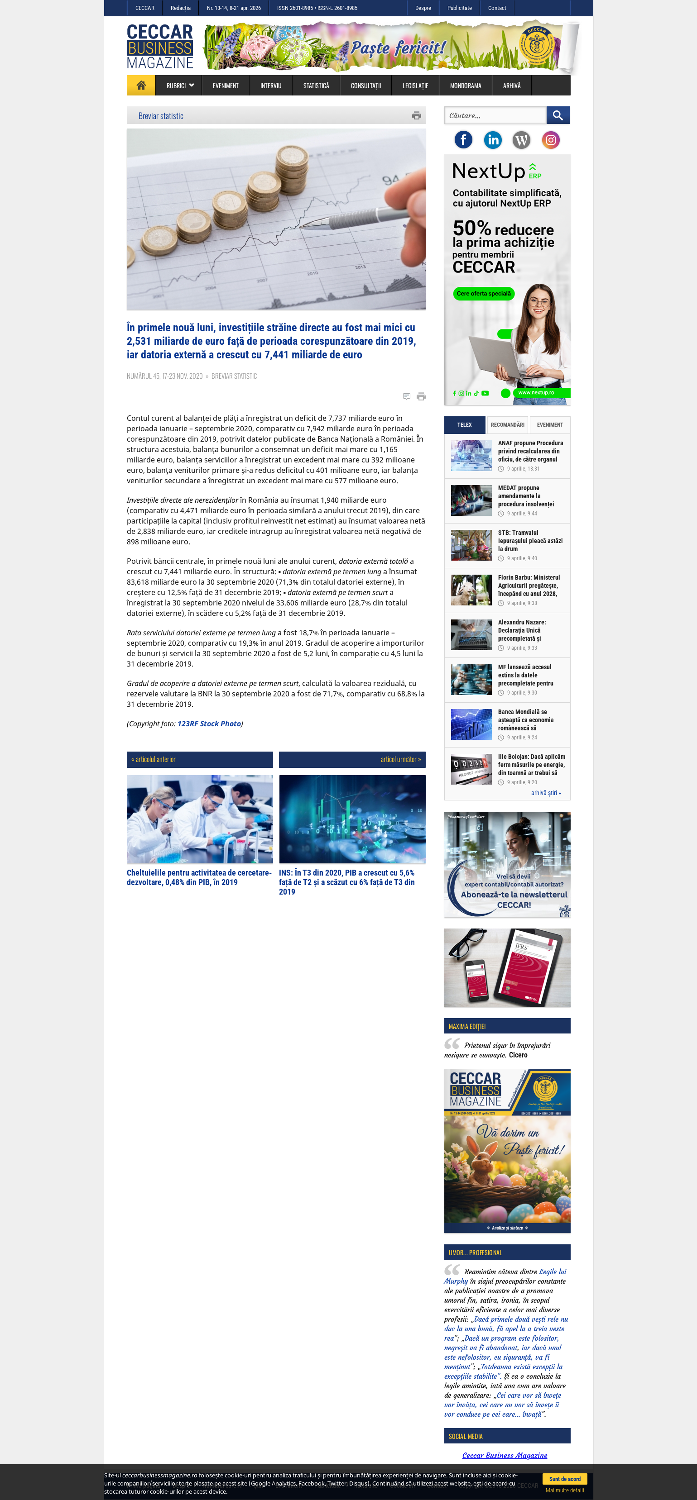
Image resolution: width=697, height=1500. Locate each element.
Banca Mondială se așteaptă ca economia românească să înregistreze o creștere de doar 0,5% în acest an (531, 728)
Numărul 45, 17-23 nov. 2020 (165, 376)
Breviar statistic (161, 115)
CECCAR (144, 8)
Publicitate (459, 8)
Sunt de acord (565, 1479)
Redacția (181, 8)
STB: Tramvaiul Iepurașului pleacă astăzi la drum (530, 540)
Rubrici (181, 85)
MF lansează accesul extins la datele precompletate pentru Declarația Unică (525, 679)
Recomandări (507, 425)
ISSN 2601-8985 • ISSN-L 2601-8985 (317, 8)
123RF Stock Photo (209, 724)
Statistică (316, 85)
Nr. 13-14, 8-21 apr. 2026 (234, 8)
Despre (423, 8)
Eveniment (226, 85)
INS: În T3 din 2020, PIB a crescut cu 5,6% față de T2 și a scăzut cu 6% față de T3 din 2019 (347, 882)
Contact (497, 8)
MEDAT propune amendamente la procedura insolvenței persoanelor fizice (526, 500)
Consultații (366, 85)
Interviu (271, 85)
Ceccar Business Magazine (505, 1455)
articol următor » (401, 758)
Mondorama (465, 85)
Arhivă (512, 85)
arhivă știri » (546, 792)
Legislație (415, 85)
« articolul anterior (153, 758)
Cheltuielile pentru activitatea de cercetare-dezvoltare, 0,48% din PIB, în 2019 (199, 877)
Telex (464, 425)
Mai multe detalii (565, 1490)
